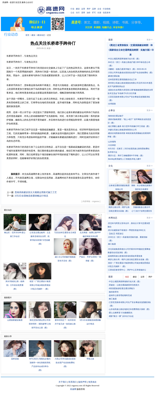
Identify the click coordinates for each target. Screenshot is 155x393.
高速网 (73, 389)
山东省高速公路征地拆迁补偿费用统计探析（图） (130, 309)
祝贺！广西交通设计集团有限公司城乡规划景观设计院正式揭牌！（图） (40, 285)
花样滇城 (15, 359)
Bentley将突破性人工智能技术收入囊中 (124, 159)
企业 (99, 9)
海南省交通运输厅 (115, 116)
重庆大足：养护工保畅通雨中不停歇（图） (126, 155)
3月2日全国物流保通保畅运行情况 (31, 195)
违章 (83, 12)
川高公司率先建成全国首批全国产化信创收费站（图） (65, 362)
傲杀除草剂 (113, 292)
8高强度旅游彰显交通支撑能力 (122, 288)
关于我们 (63, 382)
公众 (72, 12)
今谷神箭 (112, 145)
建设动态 (41, 35)
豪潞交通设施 (114, 76)
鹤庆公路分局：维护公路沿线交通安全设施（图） (129, 259)
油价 (88, 12)
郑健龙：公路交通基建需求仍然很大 (124, 285)
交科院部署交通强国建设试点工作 (122, 79)
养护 (88, 9)
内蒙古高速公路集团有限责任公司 (122, 130)
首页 (27, 35)
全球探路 (112, 104)
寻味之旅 (90, 359)
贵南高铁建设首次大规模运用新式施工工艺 (36, 192)
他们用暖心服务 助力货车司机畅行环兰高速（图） (129, 126)
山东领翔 (112, 142)
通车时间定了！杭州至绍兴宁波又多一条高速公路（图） (65, 324)
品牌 (94, 9)
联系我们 (72, 382)
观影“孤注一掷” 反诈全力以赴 (121, 316)
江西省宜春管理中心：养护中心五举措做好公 (127, 270)
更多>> (150, 40)
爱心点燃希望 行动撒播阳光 (120, 313)
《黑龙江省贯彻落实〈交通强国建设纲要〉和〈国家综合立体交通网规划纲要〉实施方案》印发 (130, 50)
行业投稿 (106, 9)
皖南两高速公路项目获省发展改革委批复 (125, 256)
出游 (99, 12)
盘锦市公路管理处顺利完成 (120, 295)
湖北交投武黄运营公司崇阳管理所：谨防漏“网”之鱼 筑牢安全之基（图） (40, 324)
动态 (127, 277)
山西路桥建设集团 (14, 320)
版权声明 (82, 382)
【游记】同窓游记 (115, 234)
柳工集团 (112, 244)
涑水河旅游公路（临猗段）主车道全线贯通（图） (14, 285)
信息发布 (106, 12)
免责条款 (92, 382)
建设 (78, 9)
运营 (83, 9)
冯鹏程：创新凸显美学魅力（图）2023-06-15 (127, 69)
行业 (72, 9)
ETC (94, 12)
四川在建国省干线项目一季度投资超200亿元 (127, 230)
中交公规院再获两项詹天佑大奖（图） (124, 59)
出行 (78, 12)
